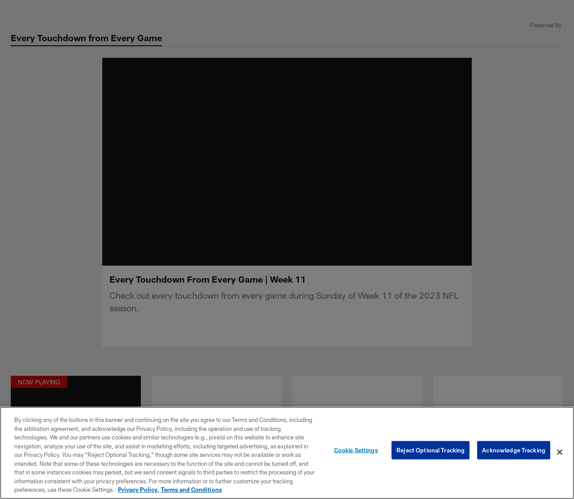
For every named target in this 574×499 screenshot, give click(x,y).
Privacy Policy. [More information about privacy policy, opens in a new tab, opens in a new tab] (138, 489)
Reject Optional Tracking (430, 452)
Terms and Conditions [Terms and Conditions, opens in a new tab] (191, 489)
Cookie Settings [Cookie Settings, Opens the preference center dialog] (356, 452)
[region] (287, 453)
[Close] (560, 452)
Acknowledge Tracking (513, 452)
